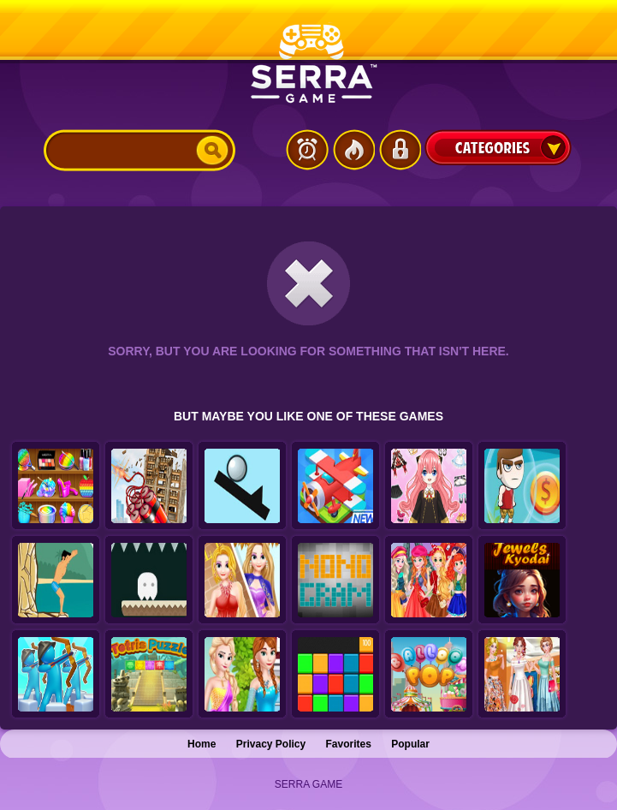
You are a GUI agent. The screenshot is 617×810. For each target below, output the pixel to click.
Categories (498, 147)
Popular (410, 744)
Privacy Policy (271, 744)
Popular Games (353, 149)
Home (201, 744)
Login (399, 149)
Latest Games (307, 149)
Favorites (348, 744)
